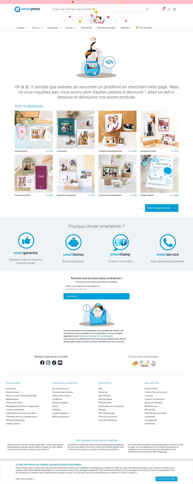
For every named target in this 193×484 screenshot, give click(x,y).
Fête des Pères (105, 402)
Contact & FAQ (151, 388)
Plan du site (150, 409)
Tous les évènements (107, 420)
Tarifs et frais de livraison (156, 392)
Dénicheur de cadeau (106, 28)
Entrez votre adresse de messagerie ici (83, 286)
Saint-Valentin (104, 395)
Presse (55, 406)
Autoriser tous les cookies (166, 479)
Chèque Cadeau (13, 423)
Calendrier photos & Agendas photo (21, 416)
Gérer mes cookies (25, 479)
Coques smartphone (15, 409)
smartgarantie (151, 420)
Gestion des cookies (61, 395)
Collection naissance (107, 416)
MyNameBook (12, 399)
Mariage (102, 409)
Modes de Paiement (153, 402)
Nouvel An (103, 392)
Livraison (149, 395)
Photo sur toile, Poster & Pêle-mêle (21, 395)
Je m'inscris (72, 296)
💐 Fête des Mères (144, 28)
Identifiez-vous (151, 406)
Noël (100, 388)
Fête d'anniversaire (106, 413)
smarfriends (150, 416)
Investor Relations (60, 413)
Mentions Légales (60, 402)
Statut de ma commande (155, 413)
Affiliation (56, 409)
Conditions (57, 399)
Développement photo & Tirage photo (22, 406)
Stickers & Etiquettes (15, 420)
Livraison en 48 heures (154, 399)
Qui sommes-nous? (60, 388)
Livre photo (11, 388)
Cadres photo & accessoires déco (21, 413)
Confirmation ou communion (111, 406)
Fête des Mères (105, 399)
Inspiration (125, 28)
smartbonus (150, 423)
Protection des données (62, 392)
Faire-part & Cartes (14, 402)
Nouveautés (86, 28)
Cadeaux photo (12, 392)
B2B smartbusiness (60, 416)
